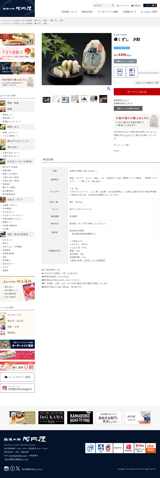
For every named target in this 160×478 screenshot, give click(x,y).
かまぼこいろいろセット (13, 215)
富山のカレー (8, 264)
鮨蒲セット (7, 115)
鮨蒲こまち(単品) (10, 174)
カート (151, 5)
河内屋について (69, 12)
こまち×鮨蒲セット (11, 136)
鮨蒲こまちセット (10, 132)
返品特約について (121, 100)
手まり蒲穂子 (10, 297)
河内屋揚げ (7, 209)
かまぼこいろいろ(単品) (22, 21)
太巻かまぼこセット (11, 156)
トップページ (6, 21)
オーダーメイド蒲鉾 (108, 12)
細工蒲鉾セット (11, 290)
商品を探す (87, 12)
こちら (127, 135)
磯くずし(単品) (9, 187)
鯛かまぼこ (9, 287)
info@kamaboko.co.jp (18, 456)
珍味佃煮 (6, 250)
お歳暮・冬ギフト (10, 205)
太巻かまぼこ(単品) (11, 181)
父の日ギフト (8, 212)
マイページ (124, 6)
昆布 (5, 257)
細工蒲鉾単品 (10, 294)
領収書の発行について (123, 103)
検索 (113, 5)
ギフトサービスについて (149, 73)
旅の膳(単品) (8, 191)
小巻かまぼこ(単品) (11, 177)
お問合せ (137, 6)
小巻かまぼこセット (11, 153)
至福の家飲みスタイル (12, 219)
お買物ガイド (129, 12)
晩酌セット (7, 222)
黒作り (5, 243)
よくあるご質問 (149, 12)
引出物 (5, 229)
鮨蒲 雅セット (9, 118)
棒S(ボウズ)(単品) (10, 167)
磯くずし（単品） (42, 21)
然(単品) (6, 184)
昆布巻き (6, 260)
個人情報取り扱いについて (32, 469)
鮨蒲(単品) (7, 170)
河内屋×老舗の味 (10, 226)
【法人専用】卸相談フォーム (16, 459)
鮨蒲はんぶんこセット (12, 121)
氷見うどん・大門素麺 (12, 247)
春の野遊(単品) (9, 194)
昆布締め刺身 (8, 254)
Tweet (116, 151)
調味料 (5, 270)
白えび (5, 267)
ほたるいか (7, 240)
